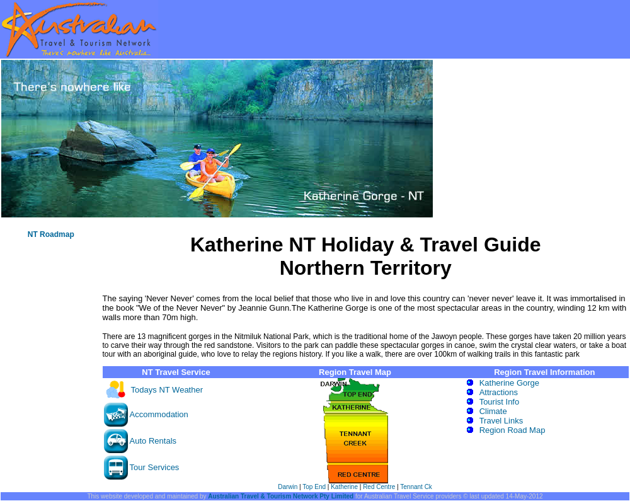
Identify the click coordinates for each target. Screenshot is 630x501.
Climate (493, 411)
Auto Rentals (153, 441)
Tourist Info (499, 401)
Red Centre (379, 486)
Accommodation (159, 414)
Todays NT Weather (167, 389)
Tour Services (155, 467)
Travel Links (501, 420)
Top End (314, 486)
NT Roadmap (51, 234)
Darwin (287, 486)
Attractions (498, 392)
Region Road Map (512, 430)
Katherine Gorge (509, 383)
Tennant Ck (416, 486)
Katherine (344, 486)
